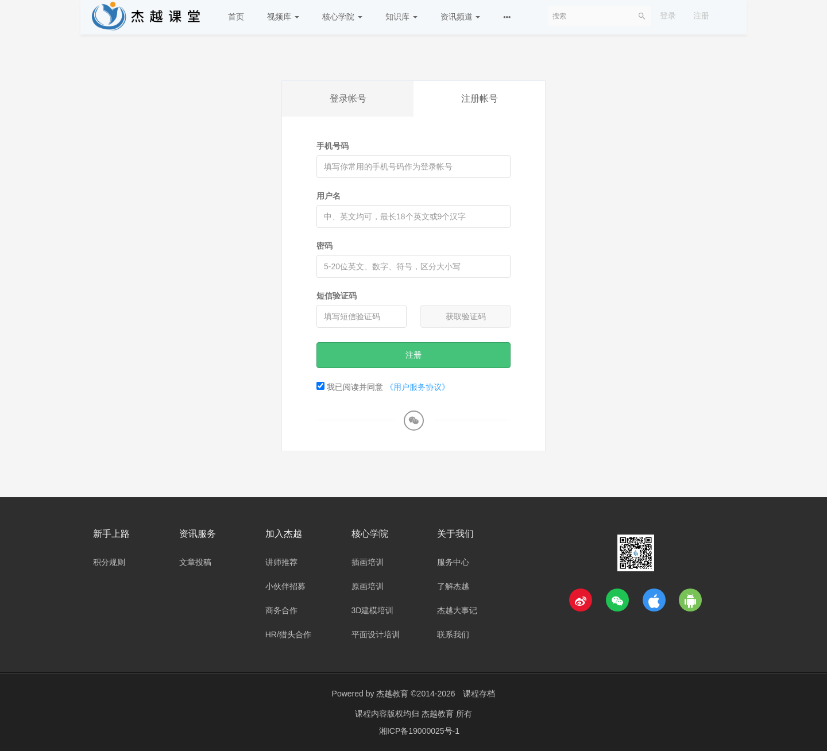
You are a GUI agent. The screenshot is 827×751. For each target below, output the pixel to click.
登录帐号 (348, 98)
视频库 (283, 16)
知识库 (401, 16)
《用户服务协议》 (417, 387)
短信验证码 (336, 295)
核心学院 (342, 16)
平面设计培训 (375, 634)
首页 (236, 16)
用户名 (328, 195)
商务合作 (281, 610)
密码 (324, 245)
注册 (701, 15)
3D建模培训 (372, 610)
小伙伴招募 (285, 586)
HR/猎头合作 (288, 634)
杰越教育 (392, 693)
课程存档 (479, 693)
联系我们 (453, 634)
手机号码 (332, 145)
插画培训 (367, 562)
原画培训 (367, 586)
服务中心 (453, 562)
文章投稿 (195, 562)
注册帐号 (479, 98)
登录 (668, 15)
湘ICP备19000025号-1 (419, 730)
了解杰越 (453, 586)
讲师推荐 (281, 562)
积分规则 (109, 562)
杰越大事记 (457, 610)
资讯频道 (460, 16)
